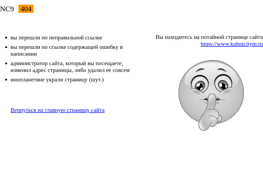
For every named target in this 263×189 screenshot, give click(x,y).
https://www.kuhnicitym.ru (232, 43)
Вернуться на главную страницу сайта (57, 110)
